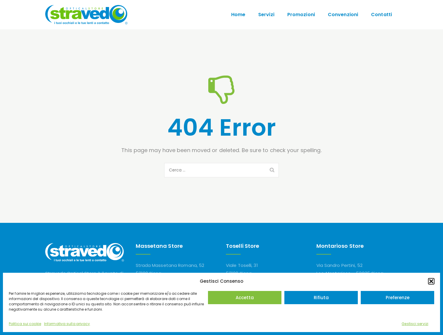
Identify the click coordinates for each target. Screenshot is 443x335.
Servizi (266, 14)
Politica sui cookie (25, 323)
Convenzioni (343, 14)
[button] (431, 281)
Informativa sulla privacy (67, 323)
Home (238, 14)
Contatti (381, 14)
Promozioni (301, 14)
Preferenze (398, 297)
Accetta (245, 297)
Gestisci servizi (415, 323)
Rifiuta (321, 297)
